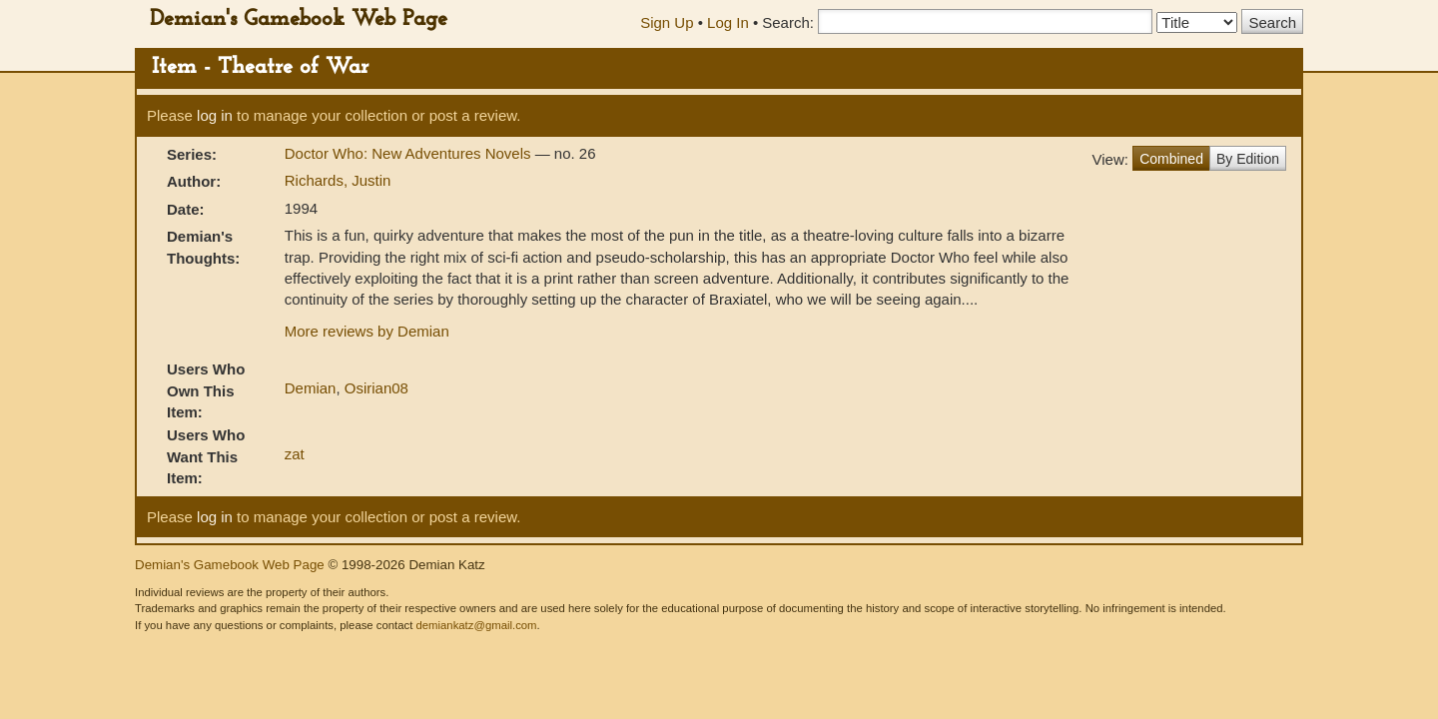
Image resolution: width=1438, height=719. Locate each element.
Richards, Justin (338, 180)
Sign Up (666, 22)
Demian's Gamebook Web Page (298, 19)
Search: (788, 22)
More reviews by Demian (367, 331)
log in (215, 115)
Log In (728, 22)
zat (295, 453)
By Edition (1247, 159)
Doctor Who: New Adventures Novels (410, 153)
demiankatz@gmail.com (475, 625)
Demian (311, 387)
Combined (1171, 159)
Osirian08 (376, 387)
